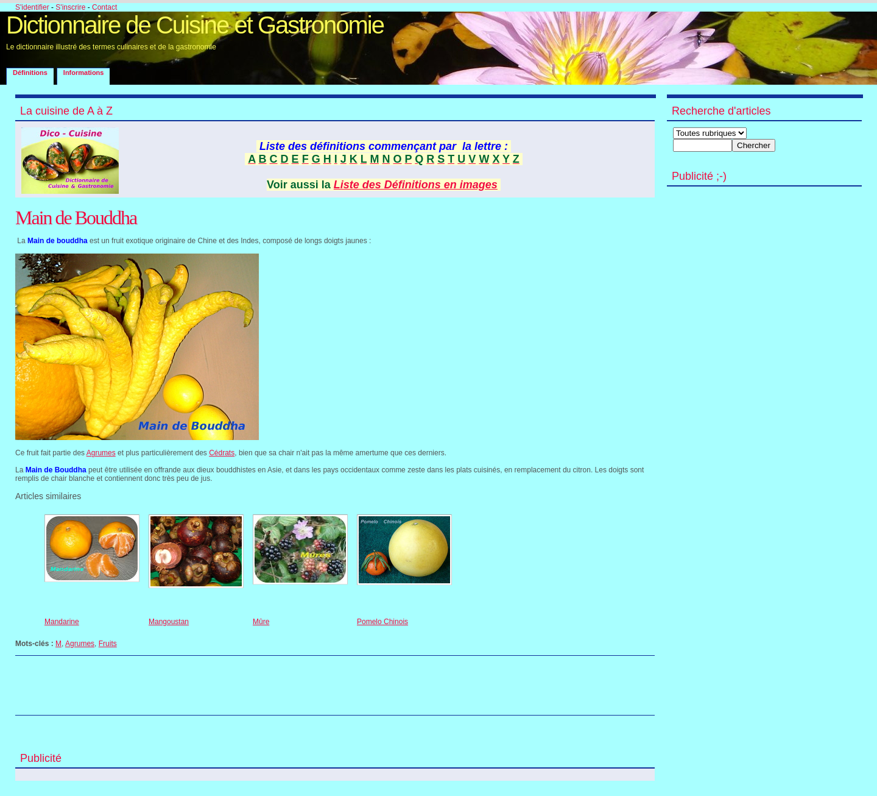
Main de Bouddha (75, 218)
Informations (83, 72)
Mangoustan (169, 621)
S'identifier (32, 7)
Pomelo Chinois (382, 621)
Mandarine (61, 621)
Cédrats (221, 453)
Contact (104, 7)
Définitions (30, 72)
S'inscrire (70, 7)
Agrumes (101, 453)
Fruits (108, 643)
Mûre (261, 621)
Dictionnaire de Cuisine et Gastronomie (195, 25)
